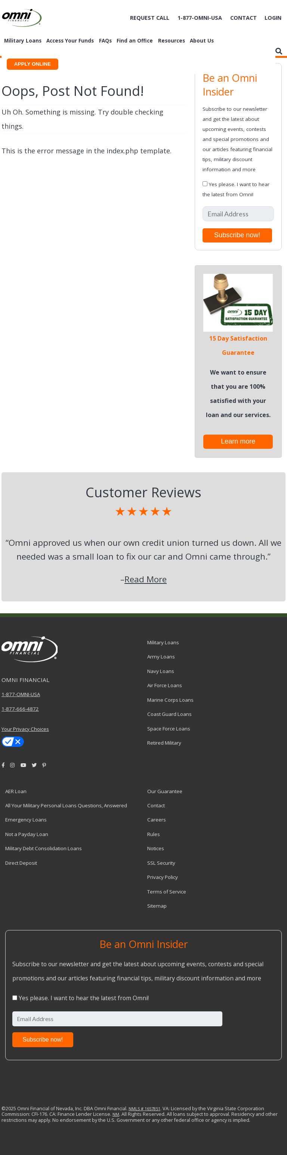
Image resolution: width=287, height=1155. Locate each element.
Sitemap (157, 905)
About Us (202, 40)
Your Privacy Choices (25, 729)
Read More (145, 579)
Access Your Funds (70, 40)
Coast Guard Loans (169, 714)
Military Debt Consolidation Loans (43, 848)
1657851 (152, 1108)
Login (273, 17)
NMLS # (136, 1108)
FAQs (105, 40)
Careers (156, 819)
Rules (153, 834)
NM (115, 1114)
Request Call (149, 17)
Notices (155, 848)
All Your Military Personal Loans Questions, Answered (66, 805)
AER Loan (16, 791)
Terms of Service (166, 891)
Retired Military (164, 742)
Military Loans (22, 40)
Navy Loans (160, 671)
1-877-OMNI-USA (20, 694)
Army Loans (161, 656)
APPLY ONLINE (32, 64)
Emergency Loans (26, 819)
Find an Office (135, 40)
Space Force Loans (168, 728)
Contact (243, 17)
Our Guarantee (164, 791)
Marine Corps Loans (170, 700)
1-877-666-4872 (20, 708)
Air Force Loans (164, 685)
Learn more (238, 441)
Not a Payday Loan (26, 834)
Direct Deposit (21, 863)
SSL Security (161, 863)
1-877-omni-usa (200, 17)
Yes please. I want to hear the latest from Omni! (84, 998)
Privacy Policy (162, 877)
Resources (171, 40)
